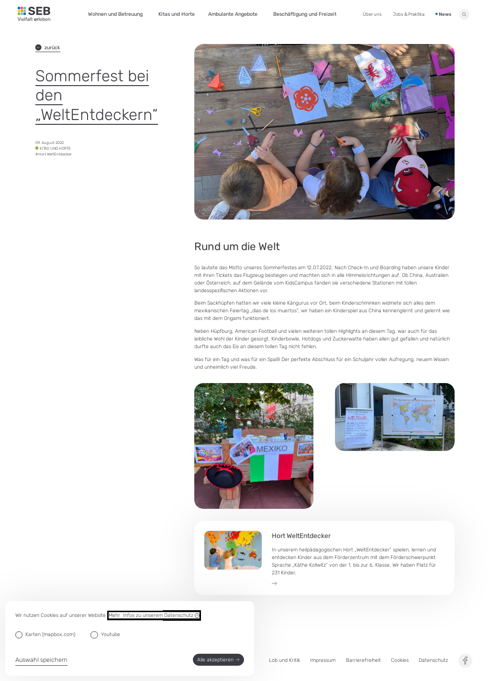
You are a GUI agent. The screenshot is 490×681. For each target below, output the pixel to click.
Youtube (110, 634)
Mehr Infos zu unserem (154, 615)
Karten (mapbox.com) (50, 634)
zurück (47, 47)
